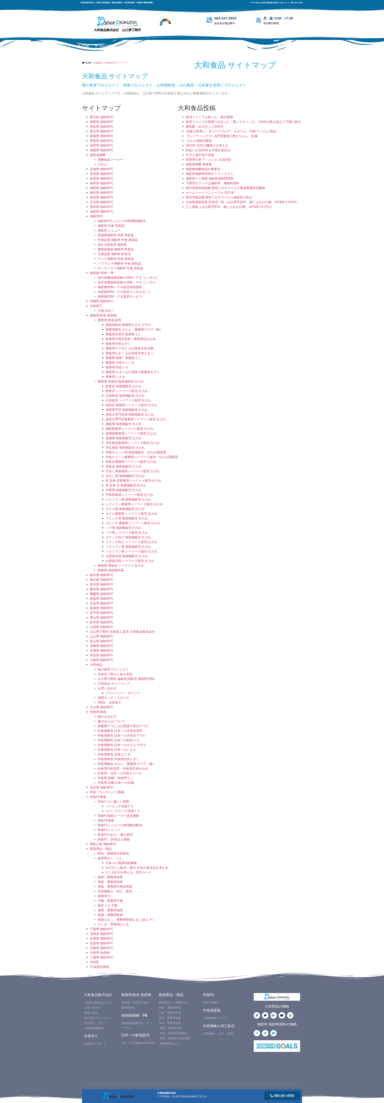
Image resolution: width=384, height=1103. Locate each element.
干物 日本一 (106, 311)
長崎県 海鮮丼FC (101, 150)
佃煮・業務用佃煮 (110, 910)
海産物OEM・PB (134, 1015)
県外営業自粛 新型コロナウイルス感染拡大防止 (219, 197)
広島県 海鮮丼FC (101, 603)
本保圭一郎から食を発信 (115, 674)
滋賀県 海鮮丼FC (101, 211)
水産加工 (96, 306)
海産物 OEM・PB (102, 273)
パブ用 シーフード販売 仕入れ (127, 532)
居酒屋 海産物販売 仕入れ (124, 438)
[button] (304, 46)
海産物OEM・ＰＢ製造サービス (120, 296)
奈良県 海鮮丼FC (101, 655)
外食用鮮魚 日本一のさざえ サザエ (122, 745)
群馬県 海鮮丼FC (101, 174)
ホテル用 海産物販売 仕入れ (125, 509)
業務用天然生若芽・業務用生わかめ (131, 339)
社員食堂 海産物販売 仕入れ (125, 395)
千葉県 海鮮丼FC (101, 929)
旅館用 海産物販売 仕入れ (124, 424)
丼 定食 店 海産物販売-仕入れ (126, 485)
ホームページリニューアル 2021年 (210, 193)
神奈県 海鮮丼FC (101, 197)
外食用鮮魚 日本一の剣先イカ (118, 740)
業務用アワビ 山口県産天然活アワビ (123, 726)
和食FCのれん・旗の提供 (115, 834)
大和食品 (96, 665)
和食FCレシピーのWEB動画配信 (120, 825)
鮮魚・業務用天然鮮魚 (113, 853)
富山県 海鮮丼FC (101, 641)
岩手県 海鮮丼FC (101, 613)
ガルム (102, 164)
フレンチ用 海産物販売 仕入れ (127, 518)
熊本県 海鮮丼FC (101, 207)
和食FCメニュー (109, 830)
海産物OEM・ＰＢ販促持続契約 (120, 287)
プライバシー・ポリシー (123, 693)
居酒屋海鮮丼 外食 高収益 (116, 235)
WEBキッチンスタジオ (113, 698)
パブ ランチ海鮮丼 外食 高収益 (119, 263)
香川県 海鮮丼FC (101, 131)
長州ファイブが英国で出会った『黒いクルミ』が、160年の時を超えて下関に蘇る (243, 122)
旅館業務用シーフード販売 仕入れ (129, 429)
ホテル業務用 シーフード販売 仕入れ (131, 514)
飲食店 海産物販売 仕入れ (124, 386)
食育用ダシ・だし (110, 858)
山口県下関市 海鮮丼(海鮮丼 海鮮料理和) (126, 679)
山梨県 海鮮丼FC (101, 627)
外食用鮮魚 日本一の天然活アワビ (122, 735)
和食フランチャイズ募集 (107, 792)
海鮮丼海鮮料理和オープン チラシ (210, 174)
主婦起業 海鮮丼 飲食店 (114, 254)
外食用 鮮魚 (98, 712)
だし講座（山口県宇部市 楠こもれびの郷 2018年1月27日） (230, 207)
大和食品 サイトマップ (114, 683)
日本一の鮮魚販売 (135, 1035)
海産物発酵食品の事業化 (203, 169)
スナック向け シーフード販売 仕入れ (131, 542)
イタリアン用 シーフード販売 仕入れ (131, 551)
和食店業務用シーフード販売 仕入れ (131, 462)
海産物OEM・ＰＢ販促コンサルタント (125, 292)
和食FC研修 (106, 820)
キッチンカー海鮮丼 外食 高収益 (120, 268)
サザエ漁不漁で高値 (201, 155)
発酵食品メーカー (110, 159)
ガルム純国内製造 (199, 141)
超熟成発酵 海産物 (199, 164)
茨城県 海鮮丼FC (101, 169)
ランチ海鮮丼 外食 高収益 (116, 259)
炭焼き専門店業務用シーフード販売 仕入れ (136, 419)
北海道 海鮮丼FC (101, 934)
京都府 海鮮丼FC (101, 948)
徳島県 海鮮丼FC (101, 598)
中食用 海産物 (99, 953)
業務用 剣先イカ (117, 367)
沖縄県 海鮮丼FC (101, 301)
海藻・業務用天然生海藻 (115, 886)
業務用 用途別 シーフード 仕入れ (121, 565)
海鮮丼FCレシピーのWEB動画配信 (122, 221)
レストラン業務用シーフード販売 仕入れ (134, 504)
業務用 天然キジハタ (120, 362)
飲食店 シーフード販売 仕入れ (127, 391)
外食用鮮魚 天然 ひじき (114, 754)
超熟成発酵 (98, 155)
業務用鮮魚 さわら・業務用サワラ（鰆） (134, 329)
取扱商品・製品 (101, 849)
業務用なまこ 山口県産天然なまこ (129, 353)
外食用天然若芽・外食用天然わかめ (123, 768)
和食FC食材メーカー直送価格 (118, 816)
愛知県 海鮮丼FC (101, 589)
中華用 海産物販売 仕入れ (124, 490)
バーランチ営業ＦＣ (120, 806)
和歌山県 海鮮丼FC (103, 844)
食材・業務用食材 (110, 877)
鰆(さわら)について (111, 721)
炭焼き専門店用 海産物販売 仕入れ (130, 414)
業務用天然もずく (118, 344)
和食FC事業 (98, 797)
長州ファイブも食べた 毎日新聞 (209, 117)
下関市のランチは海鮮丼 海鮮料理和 (212, 183)
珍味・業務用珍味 (110, 882)
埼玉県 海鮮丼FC (101, 787)
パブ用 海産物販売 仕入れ (124, 528)
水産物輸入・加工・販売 (115, 891)
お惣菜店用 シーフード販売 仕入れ (130, 561)
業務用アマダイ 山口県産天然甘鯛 (129, 348)
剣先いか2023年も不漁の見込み (208, 150)
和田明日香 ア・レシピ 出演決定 (208, 159)
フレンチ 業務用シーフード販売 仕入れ (133, 523)
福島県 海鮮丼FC (101, 183)
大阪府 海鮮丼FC (101, 660)
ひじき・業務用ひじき (113, 924)
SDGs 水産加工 (109, 702)
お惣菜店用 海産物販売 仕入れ (127, 556)
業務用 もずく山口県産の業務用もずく (133, 372)
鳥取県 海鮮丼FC (101, 122)
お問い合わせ (107, 688)
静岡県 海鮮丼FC (101, 136)
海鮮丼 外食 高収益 (111, 226)
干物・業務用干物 (110, 901)
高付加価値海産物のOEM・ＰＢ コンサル (126, 282)
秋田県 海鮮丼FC (101, 178)
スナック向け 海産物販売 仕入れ (128, 537)
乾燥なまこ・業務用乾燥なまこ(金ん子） (126, 919)
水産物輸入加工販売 (219, 1026)
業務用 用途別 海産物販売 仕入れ (121, 381)
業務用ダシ (105, 896)
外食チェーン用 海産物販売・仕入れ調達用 (136, 452)
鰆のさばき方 (107, 716)
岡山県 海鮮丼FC (101, 617)
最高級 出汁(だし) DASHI (204, 126)
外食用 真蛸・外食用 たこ (116, 778)
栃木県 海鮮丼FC (101, 575)
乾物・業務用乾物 (110, 915)
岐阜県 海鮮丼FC (101, 622)
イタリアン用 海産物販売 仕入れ (128, 547)
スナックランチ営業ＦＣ (123, 811)
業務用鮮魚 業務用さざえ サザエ (128, 325)
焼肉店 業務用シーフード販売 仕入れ (131, 405)
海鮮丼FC (96, 216)
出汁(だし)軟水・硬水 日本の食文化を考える (137, 868)
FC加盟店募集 (99, 967)
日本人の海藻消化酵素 (121, 863)
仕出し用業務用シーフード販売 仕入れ (133, 471)
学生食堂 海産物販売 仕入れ (125, 447)
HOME (94, 962)
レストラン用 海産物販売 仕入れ (128, 499)
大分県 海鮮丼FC (101, 707)
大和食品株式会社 (98, 995)
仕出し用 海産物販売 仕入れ (125, 476)
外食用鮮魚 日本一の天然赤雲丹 (120, 731)
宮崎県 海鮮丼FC (101, 646)
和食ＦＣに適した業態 (113, 801)
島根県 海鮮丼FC (101, 608)
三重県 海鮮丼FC (101, 957)
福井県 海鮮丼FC (101, 193)
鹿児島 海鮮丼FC (101, 117)
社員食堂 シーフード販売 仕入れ (128, 400)
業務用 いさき (115, 377)
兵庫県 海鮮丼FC (101, 938)
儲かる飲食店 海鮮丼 (112, 244)
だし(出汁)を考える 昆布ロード (129, 872)
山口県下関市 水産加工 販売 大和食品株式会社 (122, 632)
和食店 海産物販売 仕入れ (124, 466)
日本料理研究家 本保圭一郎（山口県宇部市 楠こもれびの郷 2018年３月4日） (242, 202)
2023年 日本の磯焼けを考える (207, 145)
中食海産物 (211, 1010)
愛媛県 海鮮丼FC (101, 594)
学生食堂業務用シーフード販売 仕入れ (133, 443)
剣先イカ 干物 (107, 905)
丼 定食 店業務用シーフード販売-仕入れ (133, 480)
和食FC (208, 995)
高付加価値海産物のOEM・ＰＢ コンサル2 (127, 277)
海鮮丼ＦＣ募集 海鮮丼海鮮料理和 (210, 178)
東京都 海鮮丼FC (101, 580)
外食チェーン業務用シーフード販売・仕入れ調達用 (142, 457)
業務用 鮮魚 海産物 (103, 315)
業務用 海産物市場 (111, 570)
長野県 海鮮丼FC (101, 145)
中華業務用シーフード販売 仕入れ (129, 495)
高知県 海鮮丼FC (101, 126)
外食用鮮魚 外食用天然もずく (118, 759)
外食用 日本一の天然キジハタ (120, 773)
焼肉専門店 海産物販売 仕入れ (127, 410)
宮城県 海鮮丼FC (101, 650)
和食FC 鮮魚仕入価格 (114, 839)
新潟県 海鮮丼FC (101, 584)
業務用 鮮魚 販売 (109, 320)
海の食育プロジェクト (113, 669)
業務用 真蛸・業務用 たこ (124, 358)
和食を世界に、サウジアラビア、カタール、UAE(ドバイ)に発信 (231, 131)
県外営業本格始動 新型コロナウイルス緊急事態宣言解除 (225, 188)
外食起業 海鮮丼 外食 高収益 (118, 240)
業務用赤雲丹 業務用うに (123, 334)
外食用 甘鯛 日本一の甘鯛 (116, 783)
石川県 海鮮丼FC (101, 202)
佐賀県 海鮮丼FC (101, 943)
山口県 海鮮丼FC (101, 636)
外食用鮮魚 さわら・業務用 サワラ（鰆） (127, 764)
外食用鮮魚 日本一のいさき (117, 750)
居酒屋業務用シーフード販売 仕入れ (131, 433)
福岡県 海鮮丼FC (101, 188)
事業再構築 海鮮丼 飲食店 (116, 249)
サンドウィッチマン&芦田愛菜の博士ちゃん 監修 (222, 136)
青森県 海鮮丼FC (101, 141)
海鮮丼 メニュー (109, 230)
